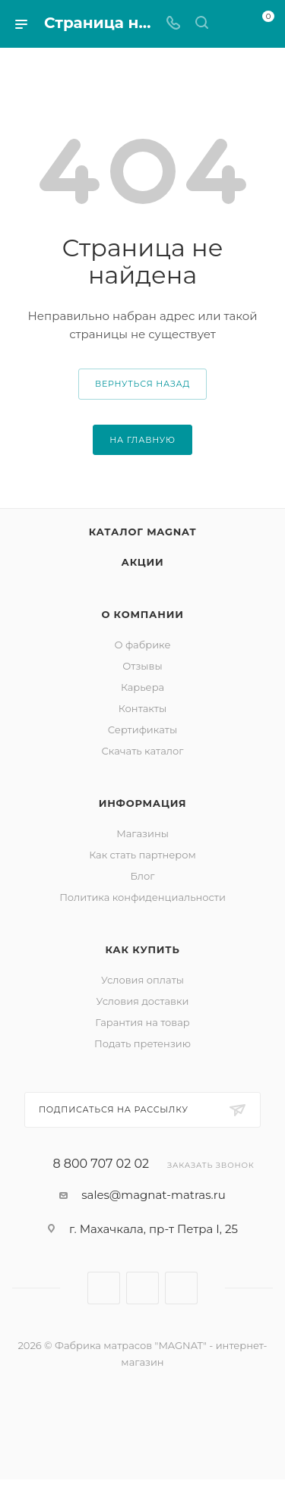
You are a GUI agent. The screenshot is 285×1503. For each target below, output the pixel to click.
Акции (143, 562)
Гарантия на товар (142, 1022)
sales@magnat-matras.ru (153, 1195)
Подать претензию (142, 1043)
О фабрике (142, 645)
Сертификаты (142, 729)
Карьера (142, 687)
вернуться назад (142, 383)
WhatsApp (181, 1288)
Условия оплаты (142, 980)
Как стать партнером (142, 855)
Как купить (142, 949)
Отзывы (142, 666)
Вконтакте (103, 1288)
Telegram (142, 1288)
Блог (143, 876)
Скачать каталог (143, 751)
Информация (143, 803)
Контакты (142, 708)
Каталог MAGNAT (143, 532)
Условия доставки (143, 1001)
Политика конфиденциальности (142, 897)
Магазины (142, 833)
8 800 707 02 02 (100, 1164)
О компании (142, 614)
